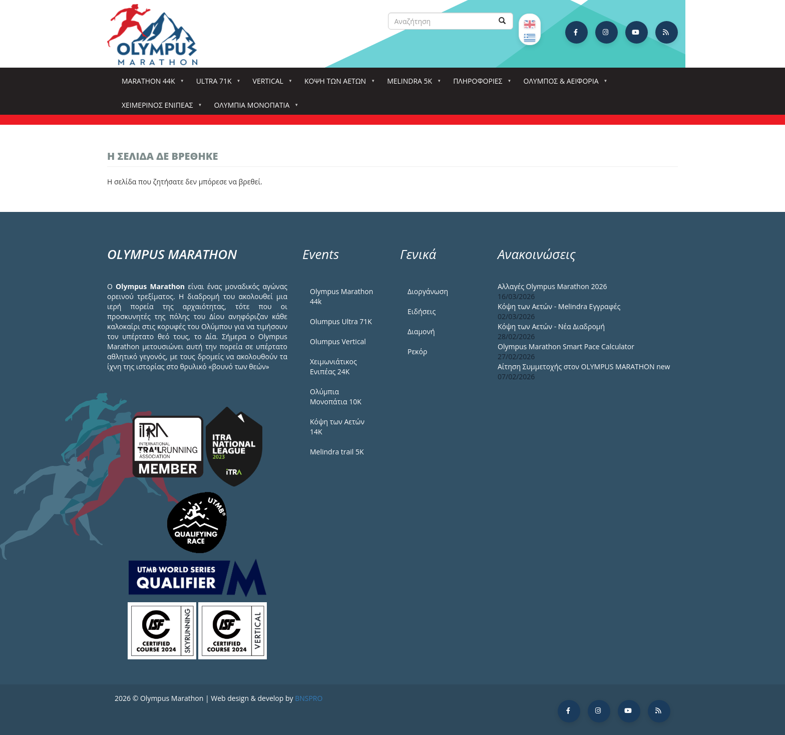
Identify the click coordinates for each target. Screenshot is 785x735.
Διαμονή (421, 331)
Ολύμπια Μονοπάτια (253, 108)
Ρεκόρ (417, 351)
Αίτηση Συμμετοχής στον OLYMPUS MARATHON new (584, 366)
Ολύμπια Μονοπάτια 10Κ (335, 396)
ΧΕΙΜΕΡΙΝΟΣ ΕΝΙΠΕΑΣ (159, 108)
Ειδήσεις (422, 311)
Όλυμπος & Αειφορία (563, 84)
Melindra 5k (411, 84)
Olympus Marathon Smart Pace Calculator (566, 346)
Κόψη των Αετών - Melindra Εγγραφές (559, 306)
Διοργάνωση (428, 291)
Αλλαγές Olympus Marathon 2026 (552, 286)
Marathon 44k (150, 84)
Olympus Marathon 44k (341, 296)
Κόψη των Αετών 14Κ (337, 426)
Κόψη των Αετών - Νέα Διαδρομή (551, 326)
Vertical (270, 84)
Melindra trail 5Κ (337, 451)
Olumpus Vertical (338, 341)
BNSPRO (308, 698)
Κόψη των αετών (337, 84)
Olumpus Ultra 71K (341, 321)
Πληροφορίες (479, 84)
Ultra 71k (216, 84)
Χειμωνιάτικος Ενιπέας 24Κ (333, 366)
